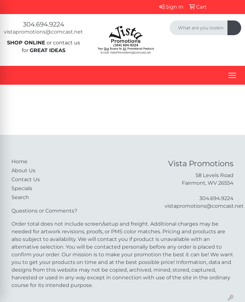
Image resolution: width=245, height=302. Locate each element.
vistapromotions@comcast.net (43, 32)
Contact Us (25, 179)
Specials (21, 188)
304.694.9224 (43, 24)
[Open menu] (232, 75)
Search (20, 197)
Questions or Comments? (44, 211)
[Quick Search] (199, 27)
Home (19, 162)
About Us (23, 170)
